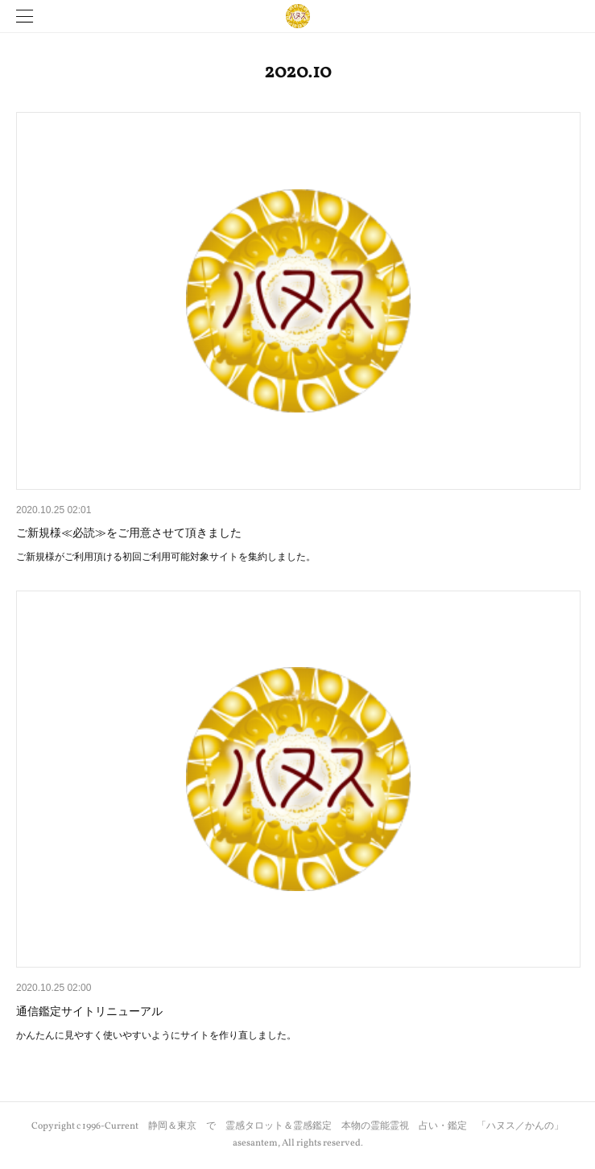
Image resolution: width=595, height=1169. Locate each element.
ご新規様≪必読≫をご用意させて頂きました (129, 532)
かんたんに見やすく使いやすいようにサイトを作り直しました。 (156, 1035)
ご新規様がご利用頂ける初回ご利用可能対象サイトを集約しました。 (166, 556)
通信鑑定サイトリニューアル (89, 1011)
